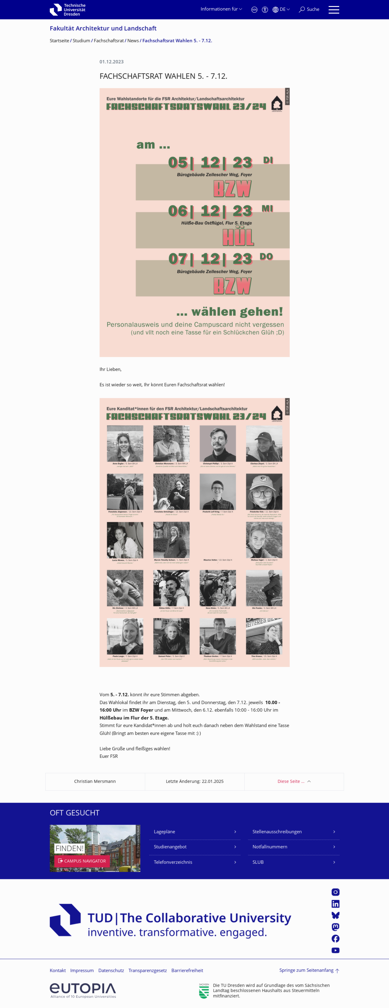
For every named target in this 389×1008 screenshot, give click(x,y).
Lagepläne (164, 832)
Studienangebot (170, 847)
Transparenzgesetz (148, 971)
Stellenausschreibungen (277, 832)
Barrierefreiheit (187, 971)
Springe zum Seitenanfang (306, 970)
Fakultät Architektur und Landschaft (103, 29)
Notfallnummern (270, 847)
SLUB (258, 862)
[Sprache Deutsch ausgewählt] (281, 10)
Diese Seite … (291, 782)
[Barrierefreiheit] (265, 10)
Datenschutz (111, 971)
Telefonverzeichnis (173, 862)
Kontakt (58, 971)
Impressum (82, 971)
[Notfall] (254, 10)
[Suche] (309, 10)
